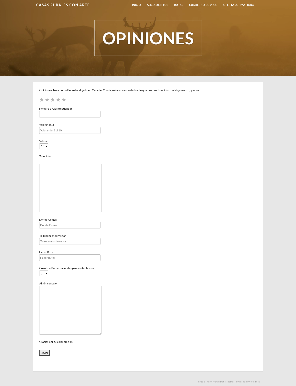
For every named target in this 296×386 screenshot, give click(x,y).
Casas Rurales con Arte (63, 5)
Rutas (178, 4)
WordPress (254, 381)
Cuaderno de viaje (203, 4)
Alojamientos (157, 4)
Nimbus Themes (226, 381)
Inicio (136, 4)
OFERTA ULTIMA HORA (238, 4)
